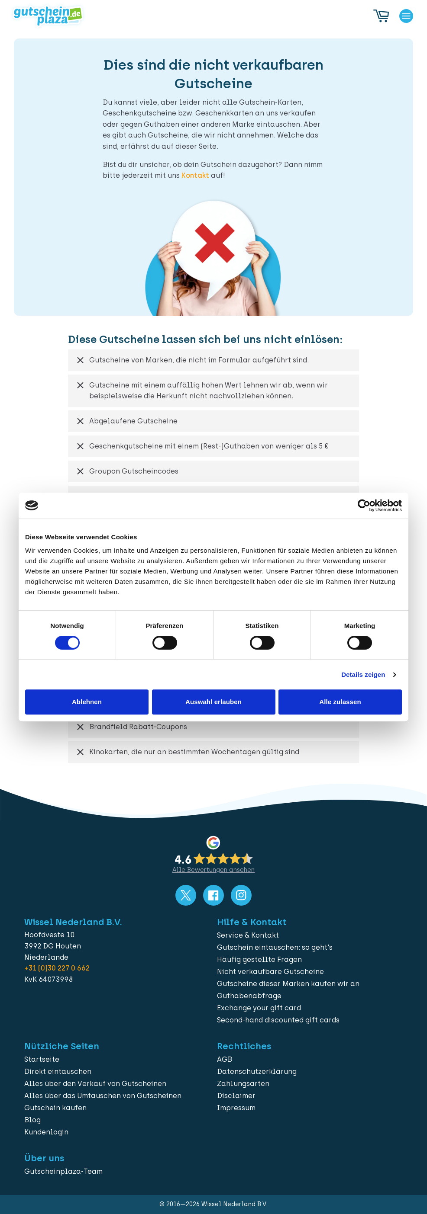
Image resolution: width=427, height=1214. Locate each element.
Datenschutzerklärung (257, 1071)
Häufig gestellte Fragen (259, 959)
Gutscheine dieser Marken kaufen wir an (288, 984)
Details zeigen (363, 674)
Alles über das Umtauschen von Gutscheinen (102, 1096)
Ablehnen (87, 701)
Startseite (41, 1059)
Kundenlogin (46, 1132)
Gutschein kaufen (55, 1108)
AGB (224, 1059)
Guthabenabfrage (249, 996)
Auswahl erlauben (213, 701)
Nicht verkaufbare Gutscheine (270, 971)
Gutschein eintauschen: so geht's (275, 947)
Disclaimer (236, 1096)
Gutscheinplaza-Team (63, 1171)
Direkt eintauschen (57, 1071)
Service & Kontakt (248, 935)
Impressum (236, 1108)
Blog (32, 1120)
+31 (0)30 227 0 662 (57, 968)
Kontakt (195, 175)
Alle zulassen (340, 701)
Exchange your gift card (259, 1008)
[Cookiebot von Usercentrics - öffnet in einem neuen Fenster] (364, 505)
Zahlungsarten (243, 1083)
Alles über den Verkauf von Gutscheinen (95, 1083)
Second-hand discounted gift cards (278, 1020)
